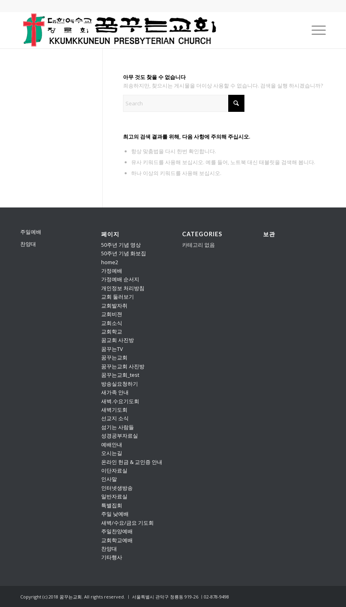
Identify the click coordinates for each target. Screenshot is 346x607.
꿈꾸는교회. (71, 597)
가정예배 (111, 270)
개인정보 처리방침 (122, 288)
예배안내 (111, 444)
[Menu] (315, 30)
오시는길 (111, 453)
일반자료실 (114, 496)
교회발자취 (114, 305)
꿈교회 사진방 (117, 340)
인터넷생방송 (117, 488)
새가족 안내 (115, 392)
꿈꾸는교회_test (120, 374)
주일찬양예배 (117, 531)
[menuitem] (315, 30)
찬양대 (28, 244)
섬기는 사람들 (117, 427)
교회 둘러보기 (117, 296)
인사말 (109, 479)
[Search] (183, 103)
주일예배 (30, 231)
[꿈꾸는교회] (120, 30)
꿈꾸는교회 (114, 357)
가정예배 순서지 (120, 279)
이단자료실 (114, 470)
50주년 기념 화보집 (123, 253)
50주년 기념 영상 (121, 244)
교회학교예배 (117, 540)
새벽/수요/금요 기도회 (127, 522)
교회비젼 (111, 314)
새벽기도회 (114, 409)
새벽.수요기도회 (120, 401)
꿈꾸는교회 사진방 (122, 366)
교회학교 (111, 331)
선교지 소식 (115, 418)
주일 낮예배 (115, 513)
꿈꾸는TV (112, 349)
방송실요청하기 (119, 383)
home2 (109, 262)
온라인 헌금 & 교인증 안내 (131, 462)
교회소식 (111, 323)
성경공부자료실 (119, 435)
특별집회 (111, 505)
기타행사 (111, 557)
